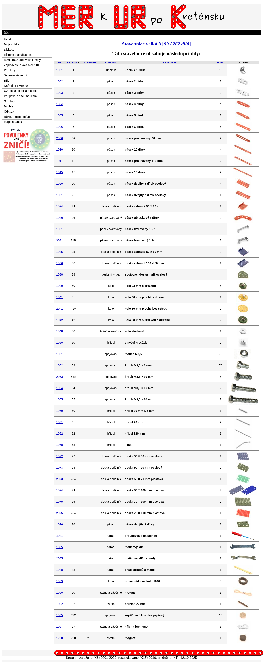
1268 (59, 638)
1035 (59, 251)
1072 (59, 456)
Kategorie (111, 62)
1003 (59, 92)
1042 (59, 320)
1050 (59, 342)
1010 (59, 149)
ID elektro (90, 62)
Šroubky (9, 101)
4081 (59, 535)
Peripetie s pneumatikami (20, 96)
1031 (59, 229)
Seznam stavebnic (16, 75)
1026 (59, 217)
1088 (59, 569)
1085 (59, 547)
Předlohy (10, 70)
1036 (59, 263)
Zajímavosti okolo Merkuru (21, 65)
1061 (59, 422)
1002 (59, 81)
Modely (8, 106)
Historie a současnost (18, 54)
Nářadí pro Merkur (16, 85)
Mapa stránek (13, 122)
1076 (59, 524)
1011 (59, 161)
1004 (59, 104)
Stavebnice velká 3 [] (156, 43)
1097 (59, 626)
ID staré (72, 62)
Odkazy (9, 111)
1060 (59, 410)
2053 (59, 376)
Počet (220, 62)
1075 (59, 501)
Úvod (7, 39)
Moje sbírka (11, 44)
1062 (59, 433)
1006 (59, 126)
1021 (59, 195)
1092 (59, 604)
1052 (59, 365)
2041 (59, 308)
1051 (59, 354)
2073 (59, 479)
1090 (59, 592)
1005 (59, 115)
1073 (59, 467)
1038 (59, 274)
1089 (59, 581)
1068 (59, 445)
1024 (59, 206)
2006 (59, 138)
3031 (59, 240)
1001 (59, 70)
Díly (6, 32)
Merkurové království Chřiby (22, 60)
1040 (59, 285)
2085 (59, 558)
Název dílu (169, 62)
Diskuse (9, 49)
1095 (59, 615)
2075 (59, 513)
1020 (59, 183)
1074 (59, 490)
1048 (59, 331)
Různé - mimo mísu (17, 116)
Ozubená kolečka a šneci (20, 91)
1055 (59, 399)
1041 (59, 297)
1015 (59, 172)
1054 (59, 388)
